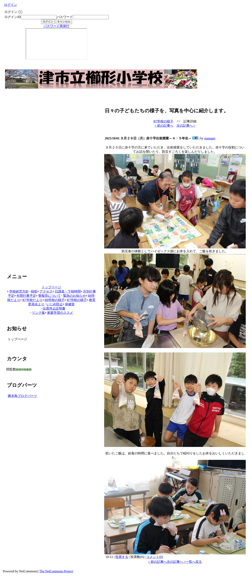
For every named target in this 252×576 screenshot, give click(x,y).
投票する (121, 557)
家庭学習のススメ (59, 312)
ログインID (12, 17)
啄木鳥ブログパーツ (22, 396)
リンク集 (37, 312)
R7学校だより (31, 300)
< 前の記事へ (164, 125)
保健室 (69, 304)
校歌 (33, 291)
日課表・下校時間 (67, 291)
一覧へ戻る (194, 561)
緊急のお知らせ (73, 295)
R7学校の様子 (76, 300)
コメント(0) (154, 557)
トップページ (51, 287)
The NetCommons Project (56, 571)
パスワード (65, 17)
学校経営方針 (18, 291)
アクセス (45, 291)
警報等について (48, 295)
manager (209, 138)
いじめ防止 (53, 304)
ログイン (10, 4)
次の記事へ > (186, 125)
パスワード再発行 (56, 26)
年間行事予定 (25, 295)
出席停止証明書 (52, 308)
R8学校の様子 (53, 300)
